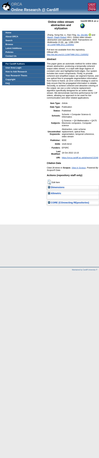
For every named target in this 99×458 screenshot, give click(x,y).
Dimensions (56, 187)
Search (9, 40)
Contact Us (11, 56)
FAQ (8, 83)
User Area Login (13, 67)
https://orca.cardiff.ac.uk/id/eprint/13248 (80, 157)
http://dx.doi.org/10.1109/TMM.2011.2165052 (67, 54)
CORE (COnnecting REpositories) (68, 202)
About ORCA (12, 36)
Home (8, 32)
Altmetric (54, 193)
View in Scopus (79, 167)
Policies (9, 52)
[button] (49, 182)
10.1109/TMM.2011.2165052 (60, 44)
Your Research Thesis (16, 75)
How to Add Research (16, 71)
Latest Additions (14, 48)
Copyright (10, 79)
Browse (9, 44)
